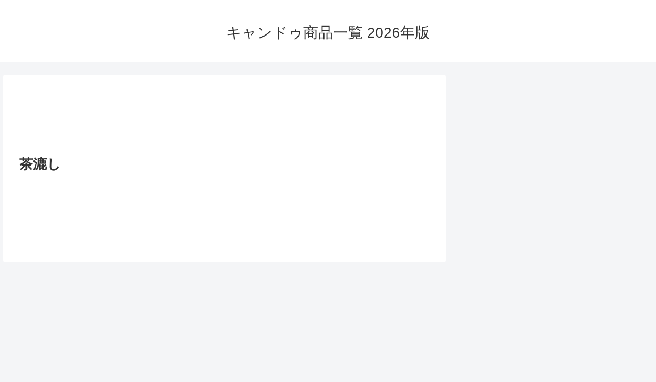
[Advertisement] (224, 118)
